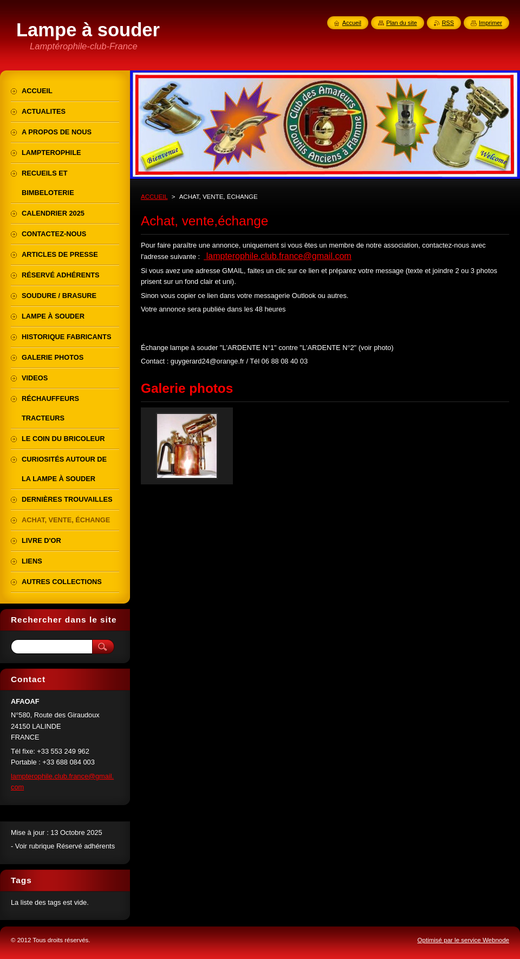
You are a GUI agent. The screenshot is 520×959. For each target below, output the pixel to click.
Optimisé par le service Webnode (463, 940)
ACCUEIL (154, 196)
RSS (448, 23)
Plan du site (401, 23)
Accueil (351, 23)
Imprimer (490, 23)
